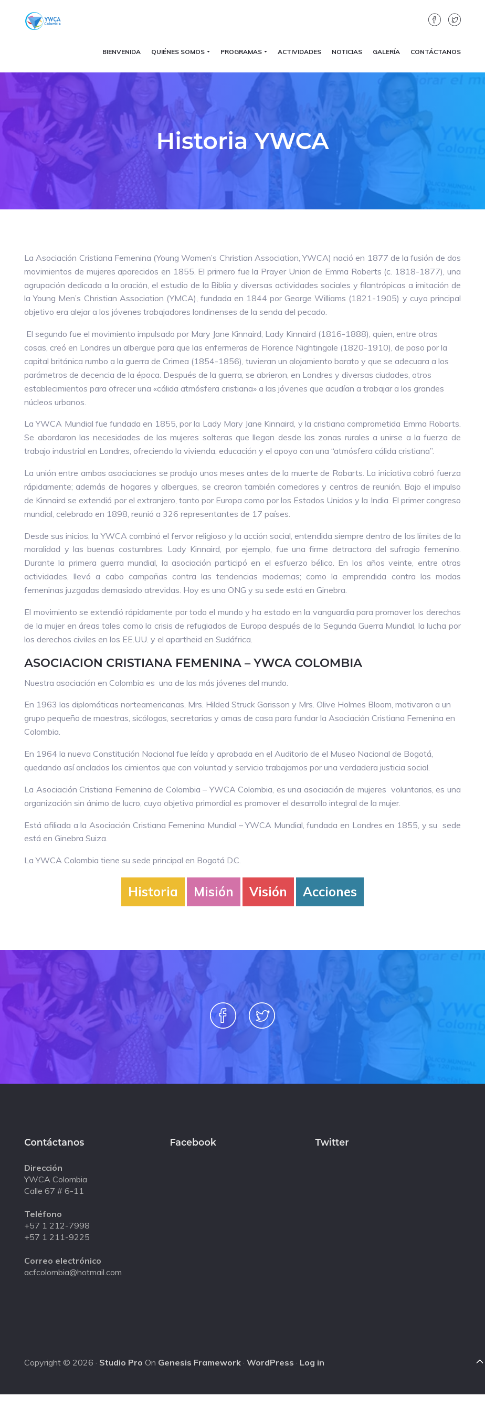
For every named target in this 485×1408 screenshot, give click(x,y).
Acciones (330, 891)
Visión (268, 891)
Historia (153, 891)
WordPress (270, 1362)
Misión (214, 891)
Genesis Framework (199, 1362)
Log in (312, 1362)
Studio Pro (121, 1362)
